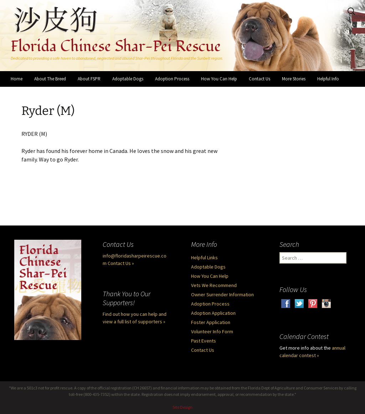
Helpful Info (328, 79)
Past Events (203, 341)
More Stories (293, 79)
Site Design (182, 407)
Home (16, 79)
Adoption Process (172, 79)
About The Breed (50, 79)
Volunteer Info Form (212, 331)
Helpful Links (204, 257)
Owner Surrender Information (222, 294)
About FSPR (89, 79)
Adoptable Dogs (127, 79)
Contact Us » (121, 263)
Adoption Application (213, 313)
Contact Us (259, 79)
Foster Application (210, 322)
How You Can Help (219, 79)
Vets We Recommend (214, 285)
